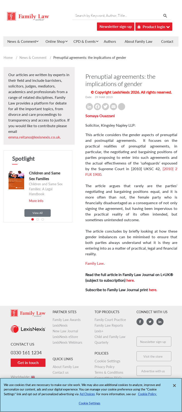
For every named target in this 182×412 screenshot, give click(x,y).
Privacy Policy (104, 367)
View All (37, 213)
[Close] (174, 387)
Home (8, 58)
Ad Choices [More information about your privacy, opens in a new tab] (87, 395)
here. (130, 280)
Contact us (60, 372)
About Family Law (138, 41)
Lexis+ (99, 331)
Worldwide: (23, 376)
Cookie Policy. (147, 395)
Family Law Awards (67, 320)
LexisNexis (60, 325)
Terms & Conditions (109, 372)
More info (36, 201)
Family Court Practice (110, 320)
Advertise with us (153, 371)
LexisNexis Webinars (67, 342)
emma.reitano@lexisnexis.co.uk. (34, 137)
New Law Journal (65, 331)
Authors (110, 41)
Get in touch (28, 362)
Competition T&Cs (108, 378)
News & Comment (32, 58)
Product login (154, 26)
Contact (167, 41)
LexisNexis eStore (65, 337)
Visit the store (153, 356)
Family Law (94, 263)
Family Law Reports (109, 325)
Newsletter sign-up (116, 26)
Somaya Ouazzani (100, 115)
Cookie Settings (107, 361)
